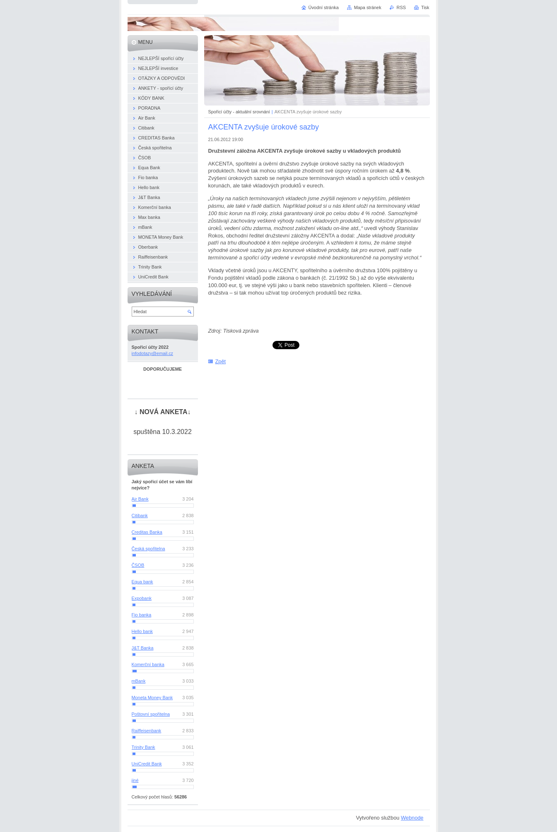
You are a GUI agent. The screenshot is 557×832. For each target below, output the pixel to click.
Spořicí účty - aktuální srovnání (239, 111)
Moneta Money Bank (152, 697)
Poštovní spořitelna (151, 714)
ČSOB (138, 565)
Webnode (412, 818)
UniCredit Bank (147, 763)
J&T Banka (143, 647)
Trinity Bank (143, 747)
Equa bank (142, 581)
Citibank (140, 515)
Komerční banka (148, 664)
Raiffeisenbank (147, 730)
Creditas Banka (147, 532)
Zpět (220, 361)
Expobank (142, 598)
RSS (401, 7)
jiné (135, 780)
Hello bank (142, 631)
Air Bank (140, 498)
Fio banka (142, 614)
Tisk (425, 7)
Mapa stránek (367, 7)
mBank (139, 681)
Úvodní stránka (324, 7)
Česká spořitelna (148, 548)
